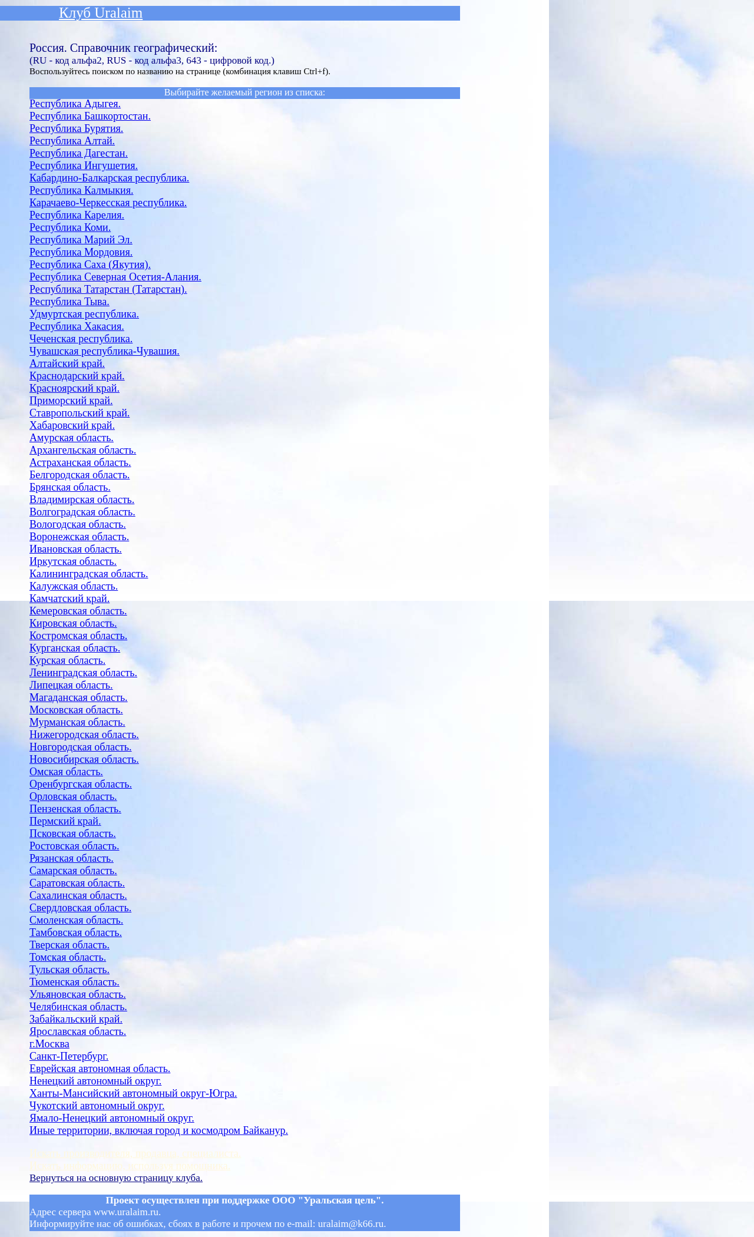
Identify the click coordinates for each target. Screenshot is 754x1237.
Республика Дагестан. (78, 153)
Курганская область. (74, 648)
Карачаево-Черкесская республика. (108, 203)
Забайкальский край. (76, 1019)
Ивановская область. (75, 549)
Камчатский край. (69, 598)
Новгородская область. (80, 747)
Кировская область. (73, 623)
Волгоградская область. (82, 512)
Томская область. (67, 957)
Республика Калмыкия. (81, 190)
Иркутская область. (73, 561)
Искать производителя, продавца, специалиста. (135, 1153)
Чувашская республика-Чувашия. (104, 351)
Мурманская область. (77, 722)
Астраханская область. (80, 462)
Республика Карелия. (76, 215)
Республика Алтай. (72, 141)
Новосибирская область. (84, 759)
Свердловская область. (80, 908)
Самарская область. (73, 871)
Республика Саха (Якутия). (90, 264)
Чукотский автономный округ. (96, 1106)
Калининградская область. (88, 574)
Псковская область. (72, 833)
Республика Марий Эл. (81, 240)
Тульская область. (69, 969)
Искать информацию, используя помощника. (129, 1166)
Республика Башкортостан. (90, 116)
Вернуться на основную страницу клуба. (116, 1177)
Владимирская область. (81, 499)
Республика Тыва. (69, 301)
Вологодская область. (77, 524)
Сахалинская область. (78, 895)
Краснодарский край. (77, 376)
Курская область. (67, 660)
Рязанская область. (71, 858)
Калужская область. (73, 586)
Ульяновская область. (77, 994)
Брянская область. (70, 487)
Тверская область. (69, 945)
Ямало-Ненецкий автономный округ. (111, 1118)
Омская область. (66, 772)
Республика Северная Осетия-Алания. (115, 277)
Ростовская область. (74, 846)
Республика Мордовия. (81, 252)
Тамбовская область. (75, 932)
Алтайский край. (67, 363)
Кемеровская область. (78, 611)
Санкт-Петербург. (68, 1056)
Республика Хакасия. (76, 326)
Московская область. (76, 710)
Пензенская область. (75, 809)
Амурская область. (71, 438)
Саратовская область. (77, 883)
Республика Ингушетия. (83, 165)
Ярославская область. (77, 1031)
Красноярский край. (74, 388)
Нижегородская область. (84, 734)
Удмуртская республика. (84, 314)
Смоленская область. (76, 920)
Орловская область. (73, 796)
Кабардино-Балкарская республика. (109, 178)
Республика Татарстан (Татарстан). (108, 289)
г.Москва (49, 1044)
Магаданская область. (78, 697)
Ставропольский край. (79, 413)
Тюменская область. (74, 982)
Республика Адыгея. (75, 104)
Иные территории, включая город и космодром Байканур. (158, 1130)
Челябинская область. (78, 1007)
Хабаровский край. (72, 425)
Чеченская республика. (81, 339)
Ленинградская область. (83, 673)
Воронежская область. (79, 537)
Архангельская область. (82, 450)
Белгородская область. (79, 475)
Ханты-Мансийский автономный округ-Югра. (133, 1093)
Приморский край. (71, 400)
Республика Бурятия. (76, 128)
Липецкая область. (71, 685)
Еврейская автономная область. (99, 1068)
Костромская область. (78, 635)
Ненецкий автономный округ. (95, 1081)
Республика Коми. (70, 227)
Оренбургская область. (80, 784)
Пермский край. (65, 821)
